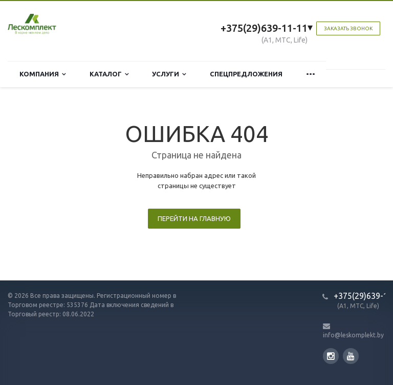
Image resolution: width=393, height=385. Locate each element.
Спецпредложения (246, 73)
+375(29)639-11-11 (264, 28)
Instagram (331, 356)
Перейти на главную (194, 218)
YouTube (351, 356)
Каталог (109, 74)
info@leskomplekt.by (353, 335)
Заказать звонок (348, 28)
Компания (42, 74)
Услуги (169, 74)
